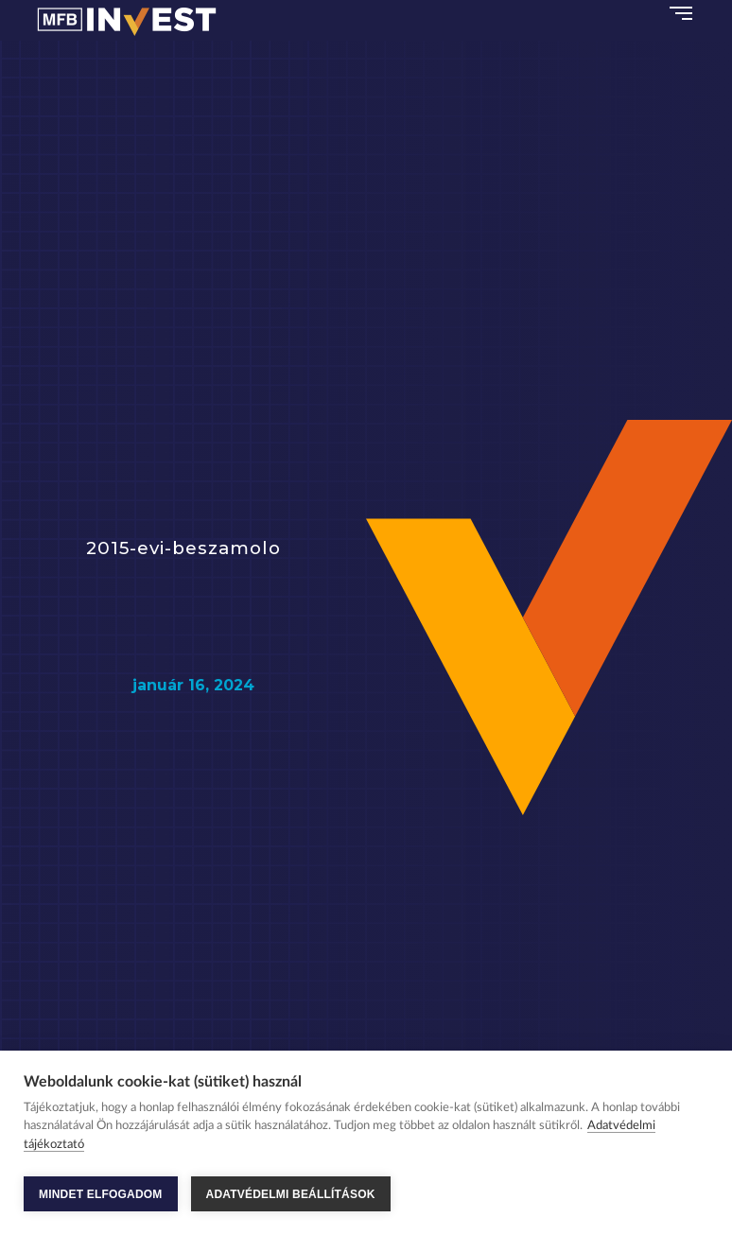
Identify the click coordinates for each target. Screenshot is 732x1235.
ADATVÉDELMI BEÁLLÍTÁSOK (290, 1194)
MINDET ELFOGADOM (101, 1194)
